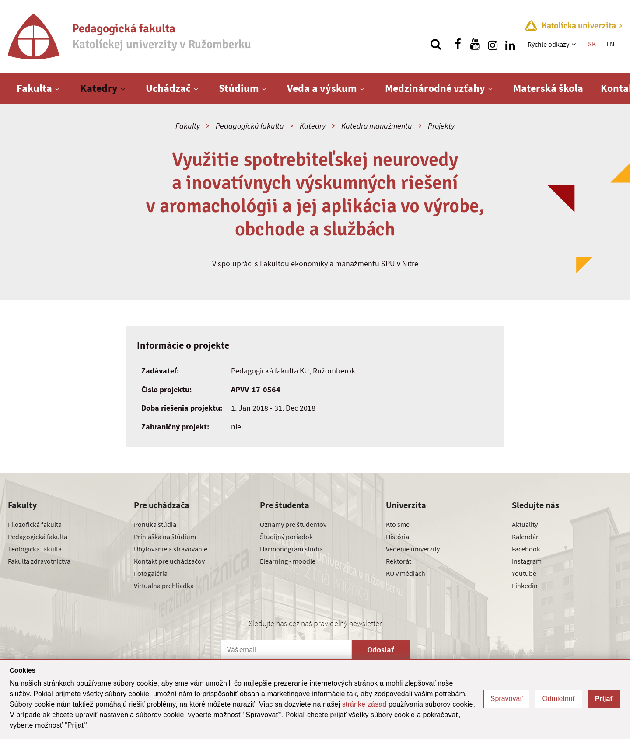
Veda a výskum (322, 88)
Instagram (527, 561)
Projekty (441, 126)
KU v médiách (405, 573)
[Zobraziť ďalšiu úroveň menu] (574, 44)
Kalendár (525, 536)
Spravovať (506, 698)
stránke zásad (364, 704)
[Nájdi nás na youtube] (475, 44)
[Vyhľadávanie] (435, 44)
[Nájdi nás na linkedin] (510, 44)
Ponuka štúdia (155, 524)
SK (592, 43)
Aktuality (525, 524)
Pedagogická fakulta (250, 126)
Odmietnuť (558, 698)
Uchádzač (168, 88)
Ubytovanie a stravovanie (170, 548)
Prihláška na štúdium (165, 536)
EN (610, 43)
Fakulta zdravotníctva (39, 561)
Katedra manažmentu (376, 126)
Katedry (99, 88)
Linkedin (525, 585)
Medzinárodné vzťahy (435, 88)
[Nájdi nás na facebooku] (457, 44)
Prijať (604, 698)
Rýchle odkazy (548, 44)
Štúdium (239, 88)
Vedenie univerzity (413, 548)
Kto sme (398, 524)
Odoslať (380, 650)
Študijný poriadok (286, 536)
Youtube (524, 573)
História (397, 536)
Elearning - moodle (287, 561)
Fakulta (34, 88)
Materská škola (548, 88)
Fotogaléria (151, 573)
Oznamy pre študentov (293, 524)
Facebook (526, 548)
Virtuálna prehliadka (164, 585)
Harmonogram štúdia (291, 548)
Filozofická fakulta (35, 524)
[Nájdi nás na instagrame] (492, 44)
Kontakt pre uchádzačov (169, 561)
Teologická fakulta (35, 548)
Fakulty (187, 126)
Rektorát (398, 561)
